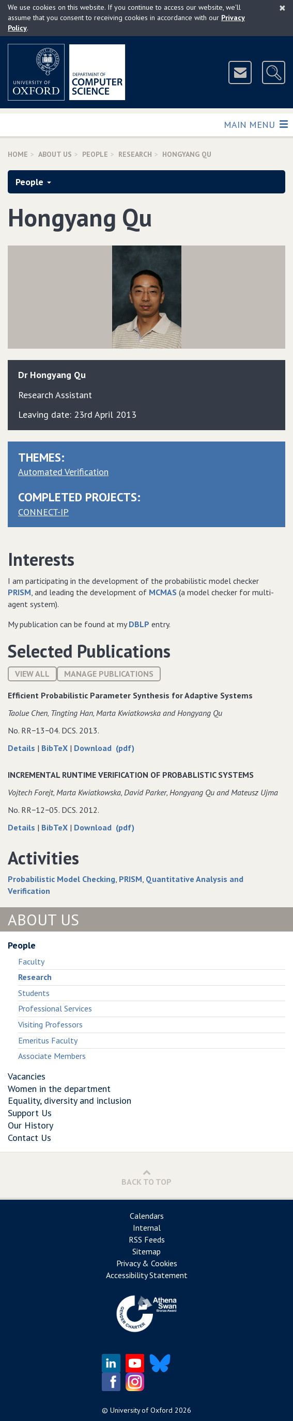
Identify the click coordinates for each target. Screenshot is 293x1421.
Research (135, 154)
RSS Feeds (147, 1239)
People (95, 154)
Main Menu (255, 124)
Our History (30, 1125)
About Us (55, 154)
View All (32, 673)
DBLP (139, 624)
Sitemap (146, 1251)
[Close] (282, 8)
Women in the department (59, 1089)
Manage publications (108, 673)
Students (34, 993)
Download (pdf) (104, 748)
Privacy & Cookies (146, 1263)
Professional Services (55, 1008)
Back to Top (146, 1177)
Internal (147, 1227)
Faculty (31, 961)
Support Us (30, 1113)
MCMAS (163, 592)
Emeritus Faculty (48, 1040)
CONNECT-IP (43, 512)
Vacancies (26, 1076)
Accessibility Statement (147, 1275)
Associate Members (52, 1056)
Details (22, 748)
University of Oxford (141, 1410)
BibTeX (55, 748)
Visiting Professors (50, 1024)
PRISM (19, 592)
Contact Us (29, 1138)
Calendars (147, 1216)
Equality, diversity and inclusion (69, 1100)
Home (18, 154)
